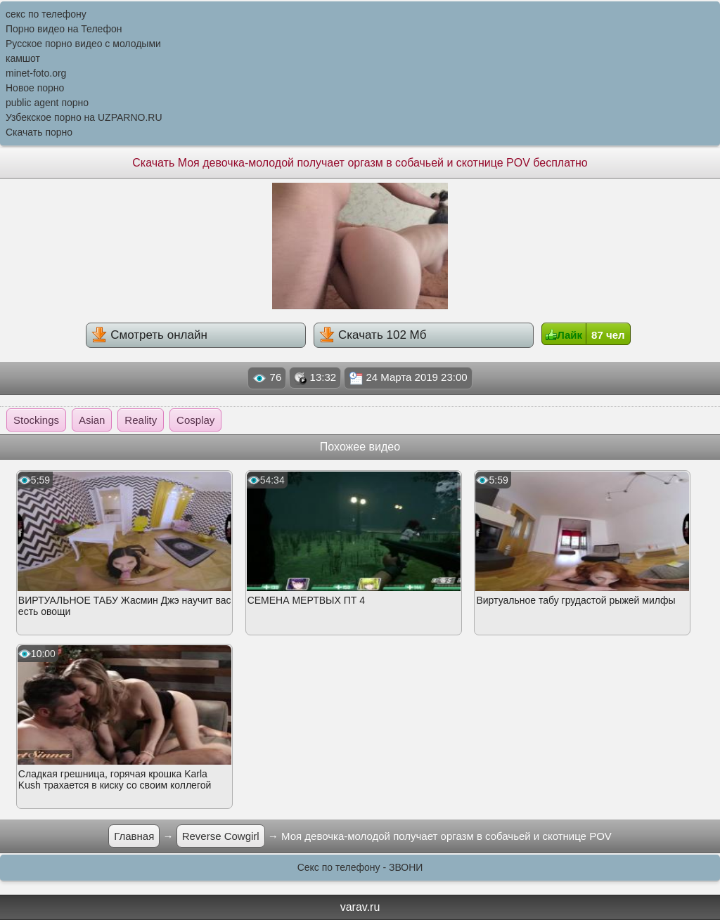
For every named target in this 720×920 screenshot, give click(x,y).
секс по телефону (46, 14)
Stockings (36, 420)
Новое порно (35, 87)
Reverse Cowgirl (220, 836)
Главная (134, 836)
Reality (140, 420)
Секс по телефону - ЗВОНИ (360, 867)
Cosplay (195, 420)
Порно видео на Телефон (64, 28)
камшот (23, 58)
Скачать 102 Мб (372, 334)
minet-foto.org (36, 73)
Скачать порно (39, 132)
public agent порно (47, 102)
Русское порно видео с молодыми (83, 43)
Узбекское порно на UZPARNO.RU (84, 117)
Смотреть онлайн (149, 334)
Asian (92, 420)
